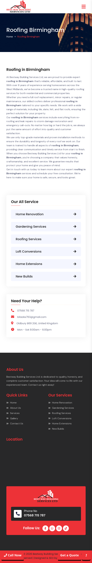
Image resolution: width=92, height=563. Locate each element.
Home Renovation (46, 214)
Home (9, 36)
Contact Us (14, 423)
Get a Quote (69, 555)
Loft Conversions (46, 251)
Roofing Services (46, 239)
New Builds (46, 276)
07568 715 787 (34, 515)
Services (13, 413)
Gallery (12, 418)
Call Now (12, 555)
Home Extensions (46, 264)
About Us (13, 407)
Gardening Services (46, 226)
